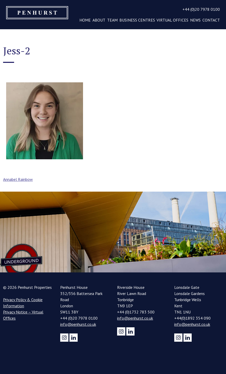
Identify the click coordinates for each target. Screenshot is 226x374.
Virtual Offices (172, 20)
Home (85, 20)
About (99, 20)
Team (112, 20)
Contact (211, 20)
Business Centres (137, 20)
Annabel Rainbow (18, 179)
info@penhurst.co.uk (78, 324)
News (195, 20)
